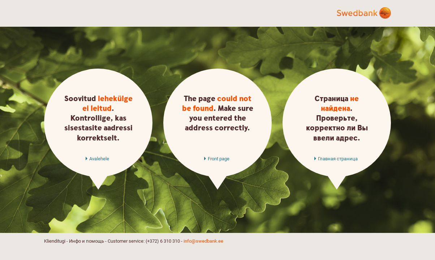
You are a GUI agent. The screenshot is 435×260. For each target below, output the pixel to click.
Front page (218, 158)
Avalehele (99, 158)
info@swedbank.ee (203, 241)
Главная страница (338, 158)
